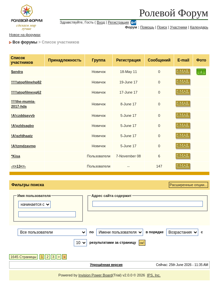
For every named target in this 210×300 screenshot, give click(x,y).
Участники (178, 27)
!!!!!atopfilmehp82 (26, 82)
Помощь (147, 27)
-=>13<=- (18, 166)
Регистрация (118, 22)
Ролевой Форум (173, 13)
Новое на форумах (24, 35)
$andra (17, 72)
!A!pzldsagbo (22, 126)
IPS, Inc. (154, 275)
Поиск (162, 27)
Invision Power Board (95, 275)
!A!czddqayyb (23, 115)
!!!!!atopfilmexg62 (26, 92)
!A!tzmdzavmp (23, 146)
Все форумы (24, 42)
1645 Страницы (23, 257)
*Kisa (15, 156)
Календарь (199, 27)
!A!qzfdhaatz (22, 136)
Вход (101, 22)
